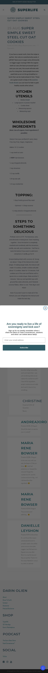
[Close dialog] (45, 308)
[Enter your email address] (24, 340)
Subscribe (24, 348)
